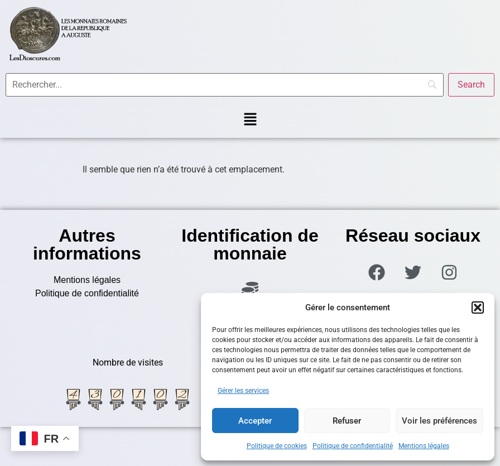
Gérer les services (243, 391)
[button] (477, 307)
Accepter (255, 421)
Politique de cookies (277, 446)
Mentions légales (423, 446)
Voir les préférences (439, 421)
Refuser (347, 421)
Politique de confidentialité (352, 446)
